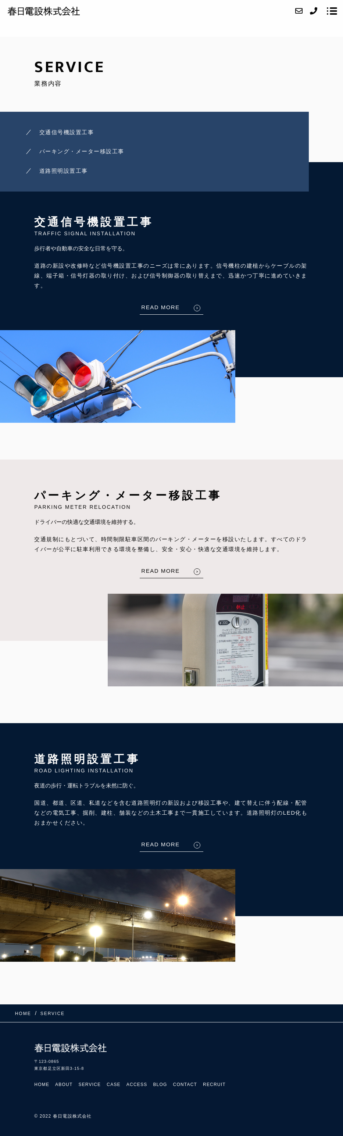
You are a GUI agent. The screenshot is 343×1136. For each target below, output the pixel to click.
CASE (113, 1084)
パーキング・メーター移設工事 (81, 151)
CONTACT (185, 1084)
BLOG (160, 1084)
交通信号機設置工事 (66, 132)
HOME (41, 1084)
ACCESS (136, 1084)
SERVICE (89, 1084)
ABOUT (63, 1084)
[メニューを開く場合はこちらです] (332, 11)
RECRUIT (214, 1084)
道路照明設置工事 (63, 171)
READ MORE (160, 307)
